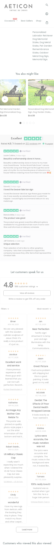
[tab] (20, 83)
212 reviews (32, 103)
